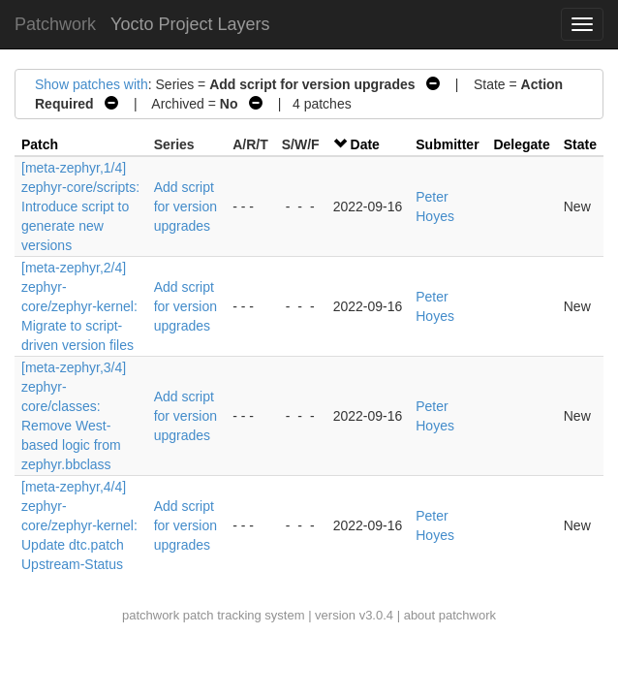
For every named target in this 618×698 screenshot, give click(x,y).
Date (365, 144)
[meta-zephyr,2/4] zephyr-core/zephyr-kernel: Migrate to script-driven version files (79, 306)
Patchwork (55, 24)
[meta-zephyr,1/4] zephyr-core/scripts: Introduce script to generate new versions (80, 206)
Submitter (447, 144)
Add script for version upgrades (185, 206)
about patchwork (450, 615)
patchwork (150, 615)
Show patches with (91, 84)
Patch (39, 144)
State (580, 144)
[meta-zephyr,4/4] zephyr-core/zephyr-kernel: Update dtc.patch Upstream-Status (79, 525)
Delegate (521, 144)
